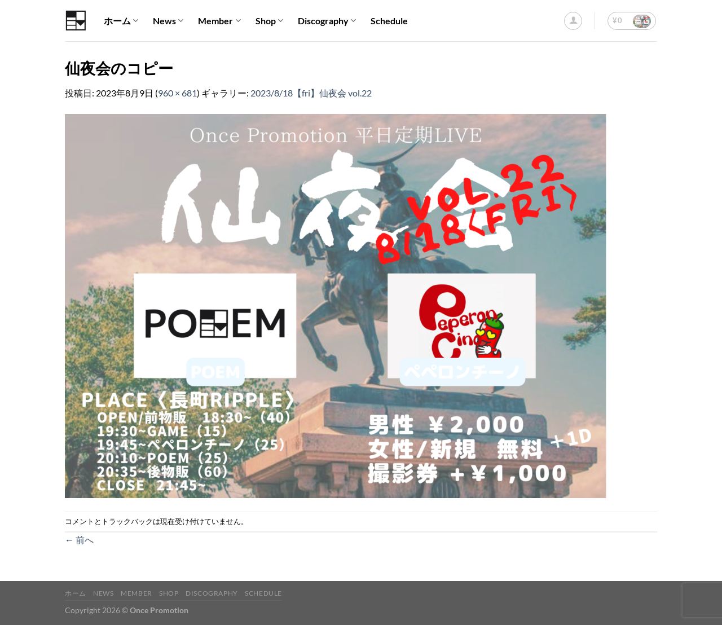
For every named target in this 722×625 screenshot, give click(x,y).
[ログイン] (573, 21)
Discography (327, 21)
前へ (79, 539)
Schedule (389, 20)
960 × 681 (177, 92)
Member (219, 21)
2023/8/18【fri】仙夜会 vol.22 (311, 92)
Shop (269, 21)
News (168, 21)
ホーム (121, 21)
